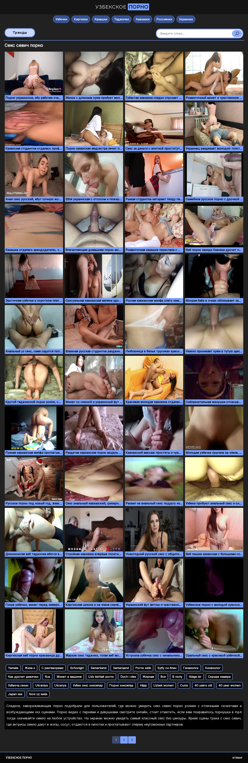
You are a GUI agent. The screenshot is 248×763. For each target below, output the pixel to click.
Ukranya (60, 685)
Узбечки (61, 19)
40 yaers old (203, 685)
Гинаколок (190, 668)
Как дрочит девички (23, 677)
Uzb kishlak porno (101, 677)
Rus (47, 677)
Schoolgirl (77, 668)
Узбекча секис (18, 685)
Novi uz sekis (38, 694)
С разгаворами (52, 668)
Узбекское (122, 6)
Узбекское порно (19, 757)
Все (163, 677)
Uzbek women (163, 685)
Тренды (20, 33)
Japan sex (15, 694)
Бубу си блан (167, 668)
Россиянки (164, 19)
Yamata (13, 668)
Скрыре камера (219, 677)
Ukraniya (41, 685)
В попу (177, 677)
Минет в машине (69, 677)
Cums (184, 685)
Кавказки (142, 19)
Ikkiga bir (195, 677)
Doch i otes (128, 677)
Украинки (186, 19)
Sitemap (237, 757)
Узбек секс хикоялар (88, 685)
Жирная (148, 677)
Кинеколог (213, 668)
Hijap (143, 685)
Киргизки (81, 19)
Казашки (101, 19)
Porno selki (143, 668)
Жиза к (30, 668)
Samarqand (121, 668)
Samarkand (98, 668)
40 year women (230, 685)
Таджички (121, 19)
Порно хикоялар (121, 685)
